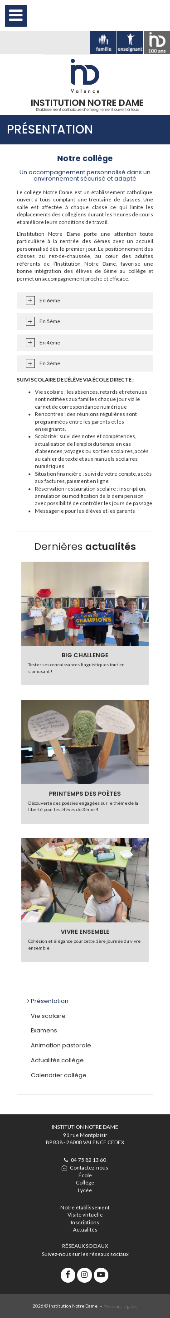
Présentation (49, 1001)
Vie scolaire (48, 1016)
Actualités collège (57, 1060)
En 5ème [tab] (49, 321)
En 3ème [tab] (49, 363)
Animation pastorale (61, 1045)
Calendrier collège (59, 1075)
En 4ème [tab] (49, 342)
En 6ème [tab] (49, 300)
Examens (44, 1030)
